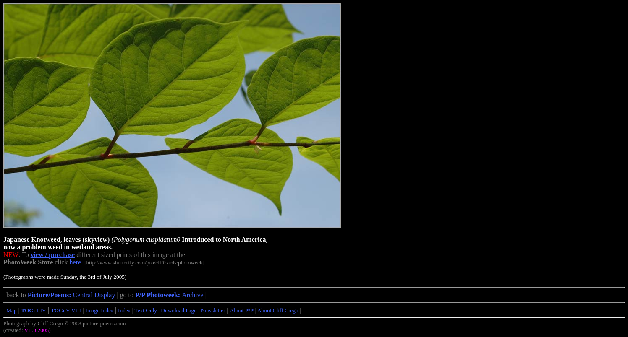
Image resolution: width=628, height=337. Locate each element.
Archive (169, 294)
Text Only (146, 310)
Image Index (100, 310)
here (75, 262)
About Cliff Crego (277, 310)
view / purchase (53, 254)
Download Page (178, 310)
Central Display (71, 294)
